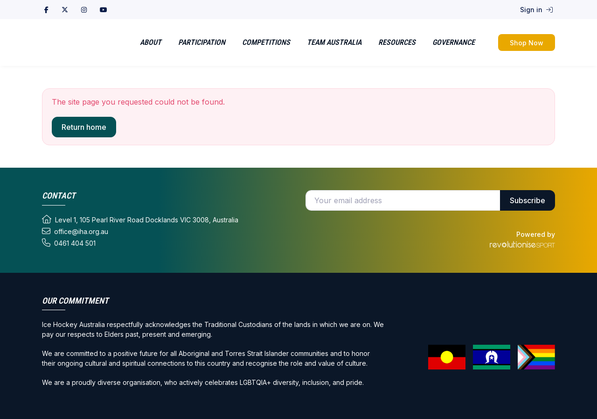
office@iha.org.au (75, 231)
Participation (201, 42)
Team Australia (334, 42)
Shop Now (526, 43)
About (150, 42)
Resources (397, 42)
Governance (453, 42)
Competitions (266, 42)
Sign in (536, 10)
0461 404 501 (69, 243)
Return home (84, 127)
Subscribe (527, 200)
